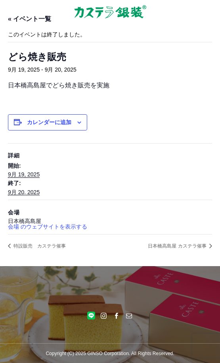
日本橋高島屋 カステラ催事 (178, 246)
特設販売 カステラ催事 (39, 246)
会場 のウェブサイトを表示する (47, 226)
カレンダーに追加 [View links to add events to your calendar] (49, 122)
